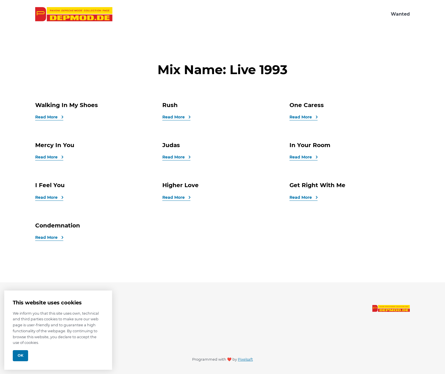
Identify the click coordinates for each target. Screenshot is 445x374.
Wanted (400, 14)
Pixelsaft (245, 359)
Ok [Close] (20, 355)
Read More (47, 117)
